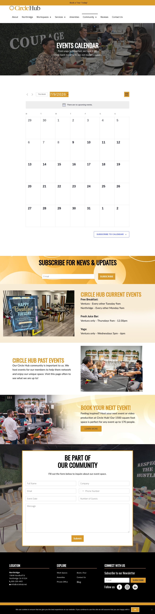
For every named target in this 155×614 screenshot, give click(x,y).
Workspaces (44, 17)
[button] (83, 369)
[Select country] (81, 491)
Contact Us (117, 17)
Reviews (104, 17)
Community (90, 17)
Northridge (27, 17)
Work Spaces (62, 573)
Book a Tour (81, 573)
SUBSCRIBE (106, 276)
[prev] (9, 313)
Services (60, 17)
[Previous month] (27, 94)
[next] (67, 313)
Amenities (74, 17)
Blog (79, 582)
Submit (77, 538)
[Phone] (104, 491)
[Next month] (32, 94)
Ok (135, 609)
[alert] (77, 105)
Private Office (62, 582)
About (15, 17)
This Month (42, 94)
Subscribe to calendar (110, 234)
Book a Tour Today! (78, 2)
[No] (151, 609)
